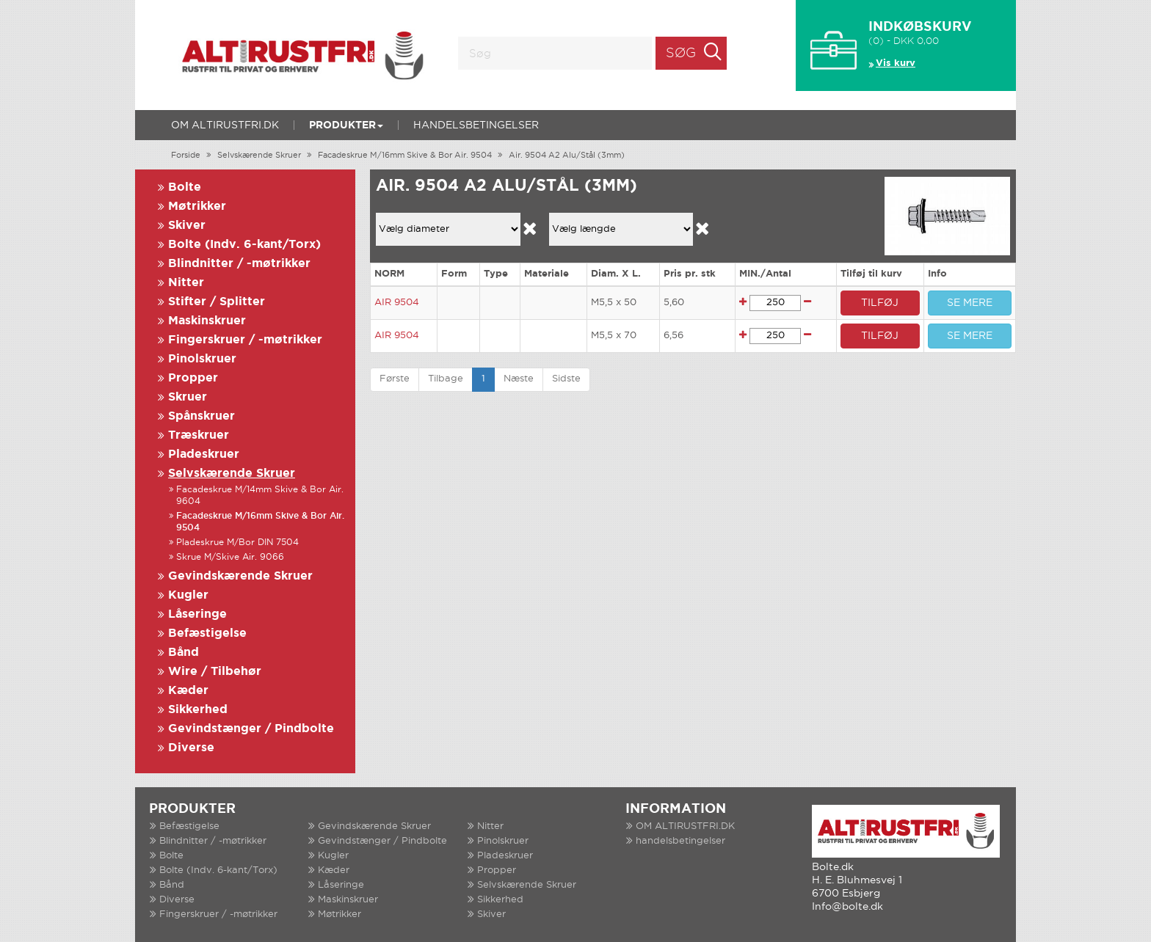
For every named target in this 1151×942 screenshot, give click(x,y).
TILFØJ (879, 303)
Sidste (566, 379)
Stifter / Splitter (216, 301)
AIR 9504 (396, 303)
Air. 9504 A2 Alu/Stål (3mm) (567, 155)
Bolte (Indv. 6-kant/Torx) (244, 244)
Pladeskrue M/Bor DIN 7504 (237, 542)
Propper (193, 378)
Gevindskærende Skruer (240, 576)
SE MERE (969, 303)
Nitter (186, 282)
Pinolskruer (202, 359)
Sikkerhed (198, 709)
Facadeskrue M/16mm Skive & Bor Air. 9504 (405, 155)
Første (395, 379)
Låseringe (197, 614)
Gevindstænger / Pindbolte (251, 728)
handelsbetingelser (476, 125)
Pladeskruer (203, 454)
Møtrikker (197, 206)
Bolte (184, 187)
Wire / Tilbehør (214, 671)
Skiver (187, 225)
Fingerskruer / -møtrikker (245, 340)
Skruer (187, 397)
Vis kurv (895, 63)
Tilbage (445, 379)
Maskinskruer (207, 320)
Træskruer (198, 435)
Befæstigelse (207, 633)
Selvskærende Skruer (259, 155)
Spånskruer (201, 416)
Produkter (346, 125)
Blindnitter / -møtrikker (239, 263)
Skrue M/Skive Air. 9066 (230, 557)
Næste (519, 379)
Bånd (183, 652)
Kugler (188, 595)
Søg (681, 53)
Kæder (188, 690)
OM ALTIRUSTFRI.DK (225, 125)
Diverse (191, 747)
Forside (185, 155)
